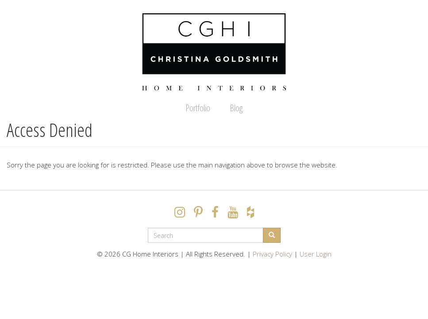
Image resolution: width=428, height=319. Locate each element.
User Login (316, 253)
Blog (236, 108)
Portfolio (197, 108)
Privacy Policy (272, 253)
